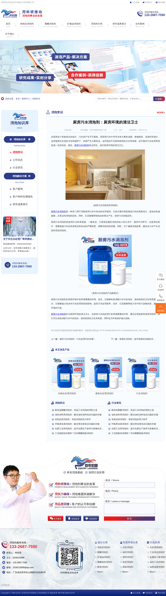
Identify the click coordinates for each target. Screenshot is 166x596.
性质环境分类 (130, 542)
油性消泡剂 (128, 552)
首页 (18, 99)
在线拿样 (93, 519)
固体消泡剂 (128, 567)
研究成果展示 (20, 204)
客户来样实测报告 (23, 196)
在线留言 (148, 2)
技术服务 (58, 519)
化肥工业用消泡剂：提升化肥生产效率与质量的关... (79, 428)
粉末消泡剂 (128, 562)
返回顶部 (161, 308)
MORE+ (161, 112)
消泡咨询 (75, 519)
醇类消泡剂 (102, 567)
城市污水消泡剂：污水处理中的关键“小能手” (78, 339)
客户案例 (18, 188)
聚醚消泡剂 (102, 552)
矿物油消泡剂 (103, 557)
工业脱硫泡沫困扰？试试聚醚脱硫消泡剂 (74, 433)
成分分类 (103, 542)
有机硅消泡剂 (103, 547)
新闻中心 (26, 99)
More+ (100, 572)
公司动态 (18, 159)
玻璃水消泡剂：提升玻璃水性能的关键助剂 (137, 339)
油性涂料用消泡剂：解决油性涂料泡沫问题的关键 (78, 415)
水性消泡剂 (128, 547)
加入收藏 (135, 2)
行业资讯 (18, 167)
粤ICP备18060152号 (66, 593)
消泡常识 (36, 99)
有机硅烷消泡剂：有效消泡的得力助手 (73, 419)
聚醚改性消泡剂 (104, 562)
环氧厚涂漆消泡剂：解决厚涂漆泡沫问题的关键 (77, 424)
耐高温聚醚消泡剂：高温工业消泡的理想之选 (76, 410)
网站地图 (161, 2)
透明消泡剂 (128, 557)
